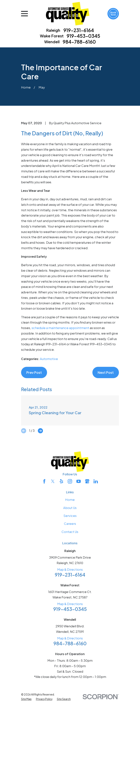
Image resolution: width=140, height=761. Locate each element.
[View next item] (40, 492)
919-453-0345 (83, 36)
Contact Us (70, 594)
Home (70, 562)
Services (70, 578)
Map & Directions (70, 632)
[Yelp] (61, 543)
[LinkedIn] (96, 543)
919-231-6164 (78, 30)
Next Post (106, 434)
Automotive (49, 421)
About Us (70, 570)
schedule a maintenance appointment (60, 390)
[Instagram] (70, 543)
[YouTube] (78, 543)
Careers (70, 586)
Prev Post (34, 434)
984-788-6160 (79, 41)
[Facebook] (44, 543)
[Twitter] (53, 543)
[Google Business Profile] (87, 543)
